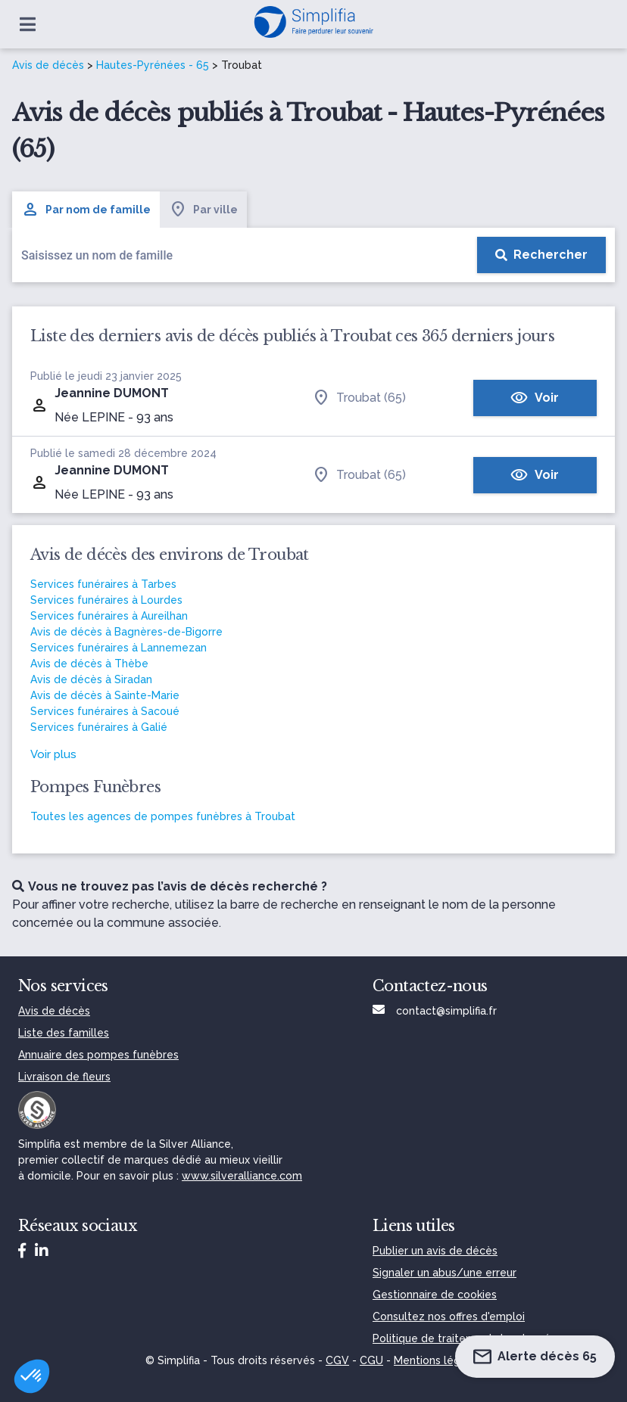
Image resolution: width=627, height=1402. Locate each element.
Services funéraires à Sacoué (104, 711)
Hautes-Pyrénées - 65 (152, 65)
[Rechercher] (541, 255)
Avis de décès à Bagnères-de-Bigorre (126, 632)
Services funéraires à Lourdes (106, 600)
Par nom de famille (86, 210)
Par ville (203, 210)
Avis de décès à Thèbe (89, 663)
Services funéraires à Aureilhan (109, 616)
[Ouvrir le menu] (28, 24)
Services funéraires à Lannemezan (118, 648)
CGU (371, 1360)
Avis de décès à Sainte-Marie (104, 695)
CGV (337, 1360)
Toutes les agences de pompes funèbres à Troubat (162, 816)
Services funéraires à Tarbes (103, 584)
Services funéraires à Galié (98, 727)
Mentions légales (438, 1360)
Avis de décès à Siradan (91, 679)
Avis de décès (48, 65)
